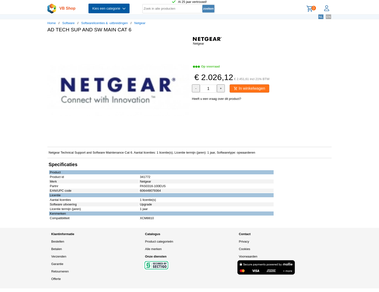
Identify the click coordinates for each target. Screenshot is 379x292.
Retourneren (60, 271)
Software (68, 23)
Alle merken (153, 249)
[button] (185, 41)
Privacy (244, 241)
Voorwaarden (248, 256)
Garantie (57, 264)
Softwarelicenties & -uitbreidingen (104, 23)
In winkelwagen (249, 88)
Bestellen (57, 241)
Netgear (140, 23)
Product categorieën (159, 241)
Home (51, 23)
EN (328, 17)
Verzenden (58, 256)
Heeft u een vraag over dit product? (216, 99)
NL (321, 17)
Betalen (56, 249)
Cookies (244, 249)
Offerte (56, 279)
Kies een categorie (109, 8)
